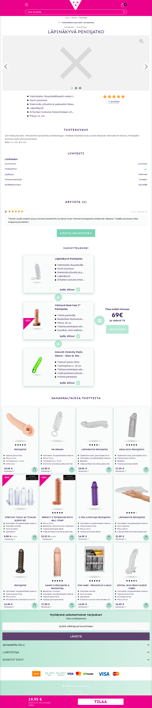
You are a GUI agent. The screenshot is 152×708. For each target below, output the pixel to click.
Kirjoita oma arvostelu (76, 233)
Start (67, 18)
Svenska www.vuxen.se (76, 694)
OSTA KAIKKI (117, 329)
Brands (74, 18)
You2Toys (82, 27)
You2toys (83, 18)
